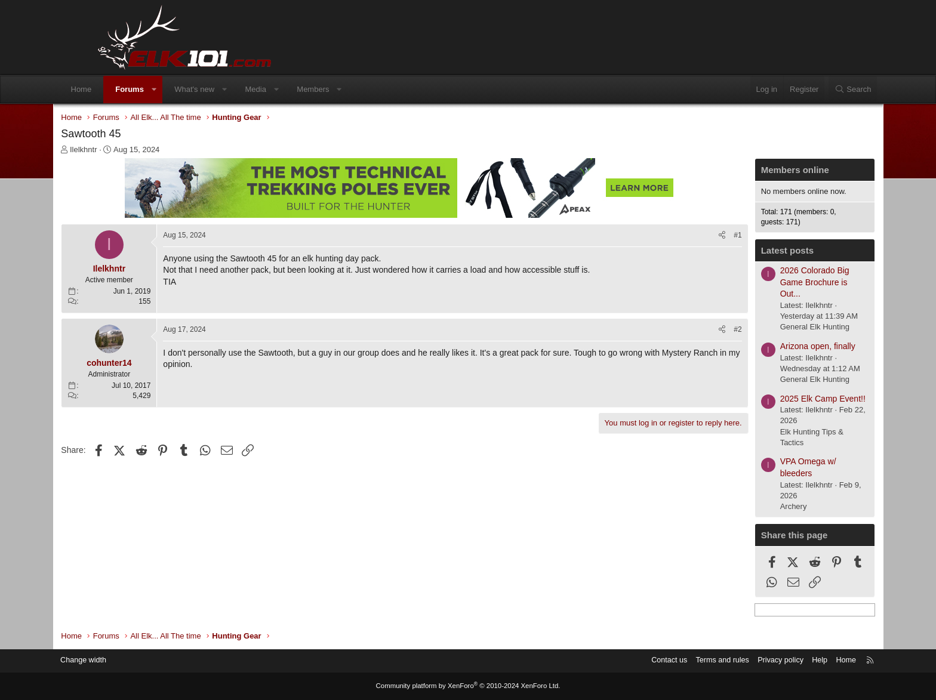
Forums (169, 89)
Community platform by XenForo (468, 686)
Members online (755, 171)
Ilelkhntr (124, 150)
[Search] (813, 89)
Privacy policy (735, 660)
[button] (193, 89)
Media (294, 89)
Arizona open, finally (777, 347)
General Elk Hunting (774, 327)
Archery (753, 507)
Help (776, 660)
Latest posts (747, 251)
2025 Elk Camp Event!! (782, 400)
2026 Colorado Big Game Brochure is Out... (774, 283)
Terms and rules (675, 660)
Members (352, 89)
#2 (697, 330)
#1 (697, 236)
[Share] (682, 236)
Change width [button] (127, 660)
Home (120, 89)
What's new (234, 89)
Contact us (620, 660)
